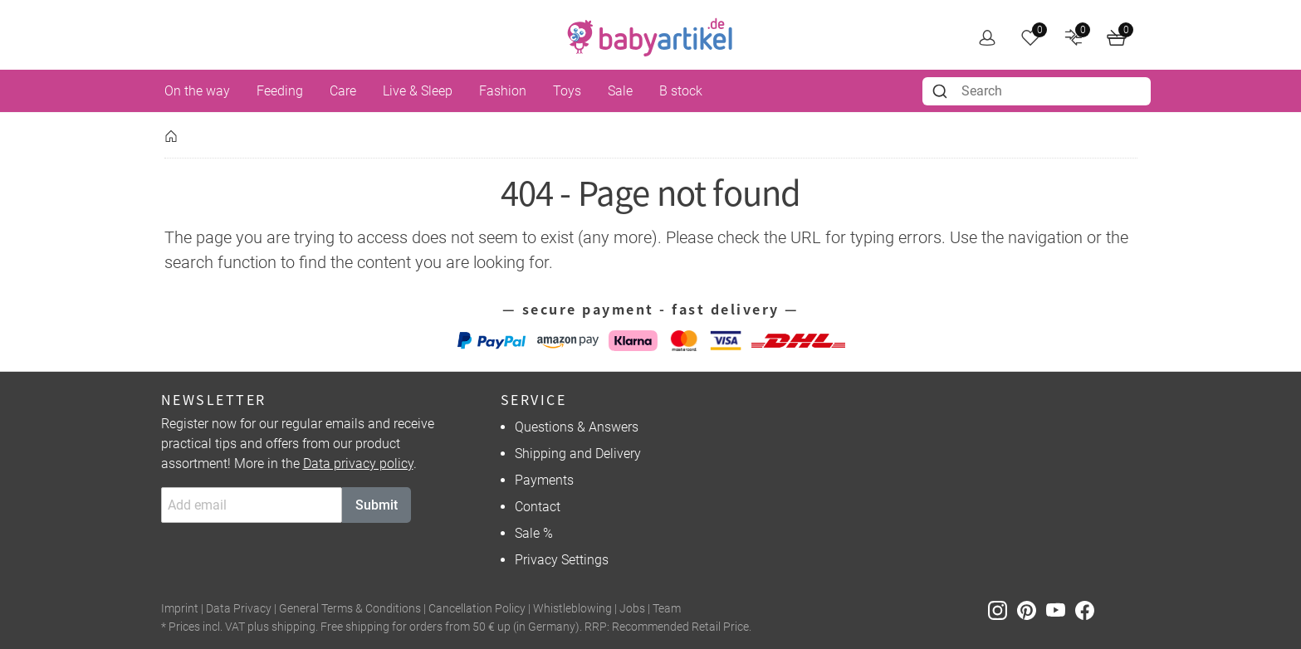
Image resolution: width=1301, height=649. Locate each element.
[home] (650, 37)
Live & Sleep (417, 91)
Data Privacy (238, 609)
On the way (197, 91)
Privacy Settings (562, 560)
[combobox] (1036, 91)
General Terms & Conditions (350, 609)
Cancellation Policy (477, 609)
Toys (567, 91)
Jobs (632, 609)
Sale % (534, 533)
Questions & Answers (576, 427)
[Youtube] (1060, 609)
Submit (376, 505)
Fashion (502, 91)
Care (343, 91)
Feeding (280, 91)
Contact (537, 507)
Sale (620, 91)
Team (667, 609)
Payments (544, 480)
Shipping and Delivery (578, 453)
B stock (680, 91)
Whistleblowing (572, 609)
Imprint (179, 609)
